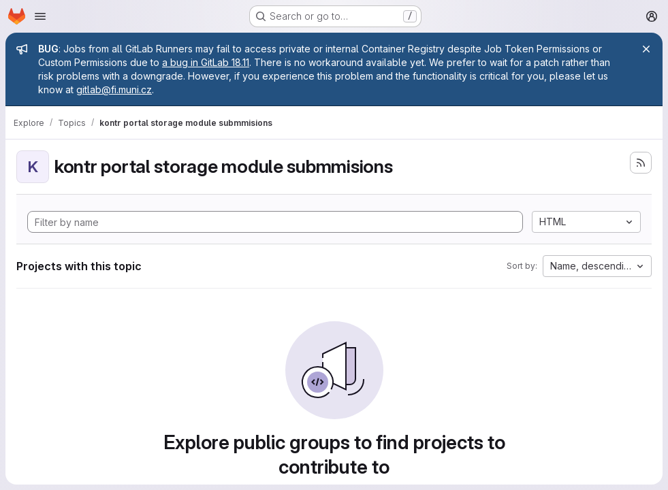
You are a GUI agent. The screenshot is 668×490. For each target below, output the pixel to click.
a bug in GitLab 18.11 (205, 62)
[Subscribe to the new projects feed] (641, 163)
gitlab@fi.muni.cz (114, 89)
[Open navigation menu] (40, 16)
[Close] (646, 49)
